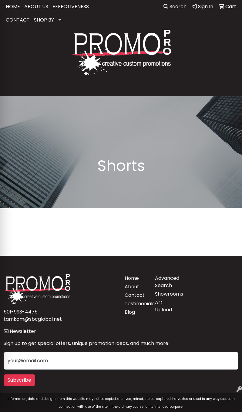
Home (132, 278)
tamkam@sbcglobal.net (33, 319)
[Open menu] (230, 87)
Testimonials (136, 303)
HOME (13, 6)
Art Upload (163, 306)
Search (175, 6)
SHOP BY (44, 19)
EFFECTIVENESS (70, 6)
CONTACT (18, 19)
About (132, 286)
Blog (130, 312)
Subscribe (19, 380)
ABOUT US (36, 6)
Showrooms (166, 293)
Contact (135, 295)
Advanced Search (166, 282)
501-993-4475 (21, 311)
